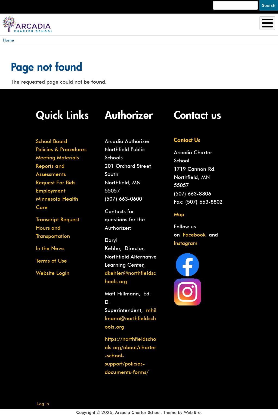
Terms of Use (51, 261)
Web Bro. (193, 412)
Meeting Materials (57, 157)
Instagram (186, 243)
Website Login (52, 273)
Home (8, 40)
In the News (50, 248)
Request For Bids (55, 182)
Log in (43, 403)
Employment (51, 191)
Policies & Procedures (61, 149)
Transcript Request (57, 219)
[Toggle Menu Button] (267, 23)
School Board (51, 141)
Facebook (194, 235)
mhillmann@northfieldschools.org (130, 318)
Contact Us (187, 140)
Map (179, 214)
